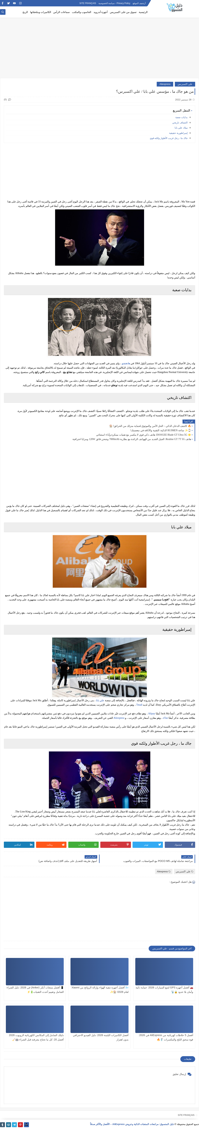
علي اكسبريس (185, 84)
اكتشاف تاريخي (180, 122)
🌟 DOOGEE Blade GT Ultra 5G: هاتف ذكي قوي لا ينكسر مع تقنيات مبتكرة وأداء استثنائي (143, 434)
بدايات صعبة (181, 117)
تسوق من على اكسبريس (123, 12)
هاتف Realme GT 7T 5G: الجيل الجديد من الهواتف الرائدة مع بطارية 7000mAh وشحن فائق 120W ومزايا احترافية (131, 439)
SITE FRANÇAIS (87, 3)
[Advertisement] (99, 49)
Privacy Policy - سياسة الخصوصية (114, 3)
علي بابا (100, 700)
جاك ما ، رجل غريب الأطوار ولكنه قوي (169, 138)
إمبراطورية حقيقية (178, 133)
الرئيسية (143, 12)
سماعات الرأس (61, 12)
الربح (25, 12)
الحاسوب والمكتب (81, 12)
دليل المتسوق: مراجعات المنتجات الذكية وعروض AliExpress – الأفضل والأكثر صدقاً (132, 1124)
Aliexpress (164, 84)
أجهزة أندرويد (101, 12)
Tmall (139, 704)
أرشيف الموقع (139, 3)
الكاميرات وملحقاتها (40, 12)
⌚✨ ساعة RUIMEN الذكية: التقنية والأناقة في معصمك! (160, 430)
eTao (165, 718)
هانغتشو (126, 363)
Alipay (151, 713)
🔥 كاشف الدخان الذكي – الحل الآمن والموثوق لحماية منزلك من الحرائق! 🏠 (150, 426)
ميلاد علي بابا (181, 127)
